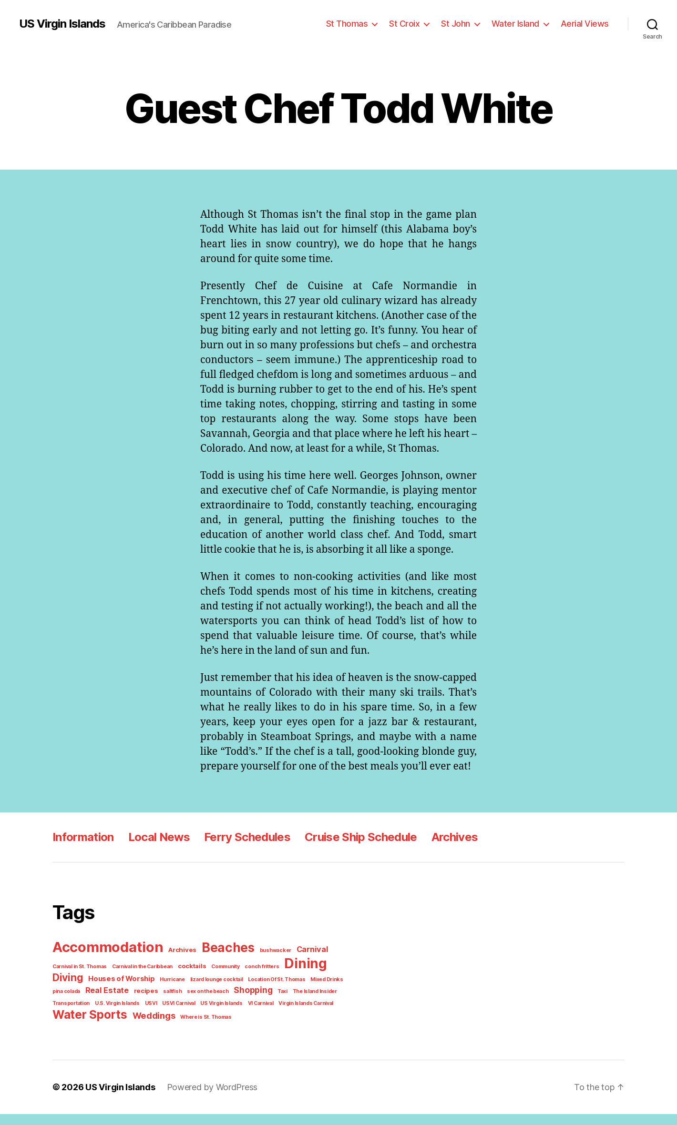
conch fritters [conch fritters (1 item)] (250, 980)
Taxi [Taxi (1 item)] (237, 1003)
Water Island (520, 23)
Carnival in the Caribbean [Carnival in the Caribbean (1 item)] (139, 980)
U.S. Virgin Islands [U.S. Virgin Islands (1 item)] (73, 1015)
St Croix (413, 23)
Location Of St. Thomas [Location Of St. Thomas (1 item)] (228, 992)
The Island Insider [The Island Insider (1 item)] (267, 1003)
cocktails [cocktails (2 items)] (185, 979)
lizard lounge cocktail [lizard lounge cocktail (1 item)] (171, 992)
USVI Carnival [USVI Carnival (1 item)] (131, 1015)
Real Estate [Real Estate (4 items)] (72, 1002)
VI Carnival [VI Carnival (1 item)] (209, 1015)
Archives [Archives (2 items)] (178, 964)
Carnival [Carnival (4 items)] (299, 963)
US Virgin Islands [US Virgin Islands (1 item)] (172, 1015)
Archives (447, 851)
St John (463, 23)
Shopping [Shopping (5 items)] (208, 1002)
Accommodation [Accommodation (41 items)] (106, 961)
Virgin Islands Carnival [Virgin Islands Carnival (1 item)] (253, 1015)
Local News (156, 851)
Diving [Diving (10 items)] (332, 978)
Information (82, 851)
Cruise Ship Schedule (354, 851)
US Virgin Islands (62, 24)
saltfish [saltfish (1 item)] (132, 1003)
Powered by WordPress (205, 1098)
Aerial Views (586, 23)
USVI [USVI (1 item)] (105, 1015)
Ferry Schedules (242, 851)
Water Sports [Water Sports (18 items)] (87, 1025)
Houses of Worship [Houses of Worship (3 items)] (83, 991)
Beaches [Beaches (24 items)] (221, 962)
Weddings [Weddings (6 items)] (148, 1027)
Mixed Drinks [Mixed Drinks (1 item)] (276, 992)
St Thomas (358, 23)
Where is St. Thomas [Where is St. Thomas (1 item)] (198, 1028)
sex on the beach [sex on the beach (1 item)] (165, 1003)
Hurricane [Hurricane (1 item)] (131, 992)
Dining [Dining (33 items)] (291, 977)
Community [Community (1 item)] (217, 980)
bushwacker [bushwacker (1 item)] (266, 964)
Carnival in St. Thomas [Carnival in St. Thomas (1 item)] (78, 980)
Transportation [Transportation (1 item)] (310, 1003)
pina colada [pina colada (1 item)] (309, 992)
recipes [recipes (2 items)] (108, 1003)
